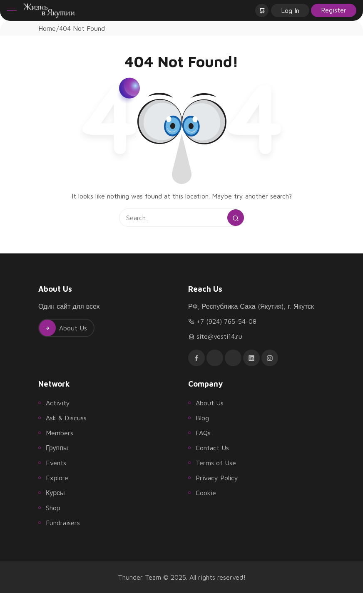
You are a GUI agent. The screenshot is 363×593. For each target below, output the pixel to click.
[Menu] (12, 10)
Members (59, 433)
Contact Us (212, 448)
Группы (57, 448)
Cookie (206, 492)
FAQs (203, 433)
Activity (58, 403)
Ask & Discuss (66, 418)
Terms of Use (216, 462)
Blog (202, 418)
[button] (262, 10)
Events (56, 462)
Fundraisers (63, 522)
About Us (63, 328)
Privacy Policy (217, 477)
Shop (53, 507)
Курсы (55, 492)
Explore (57, 477)
